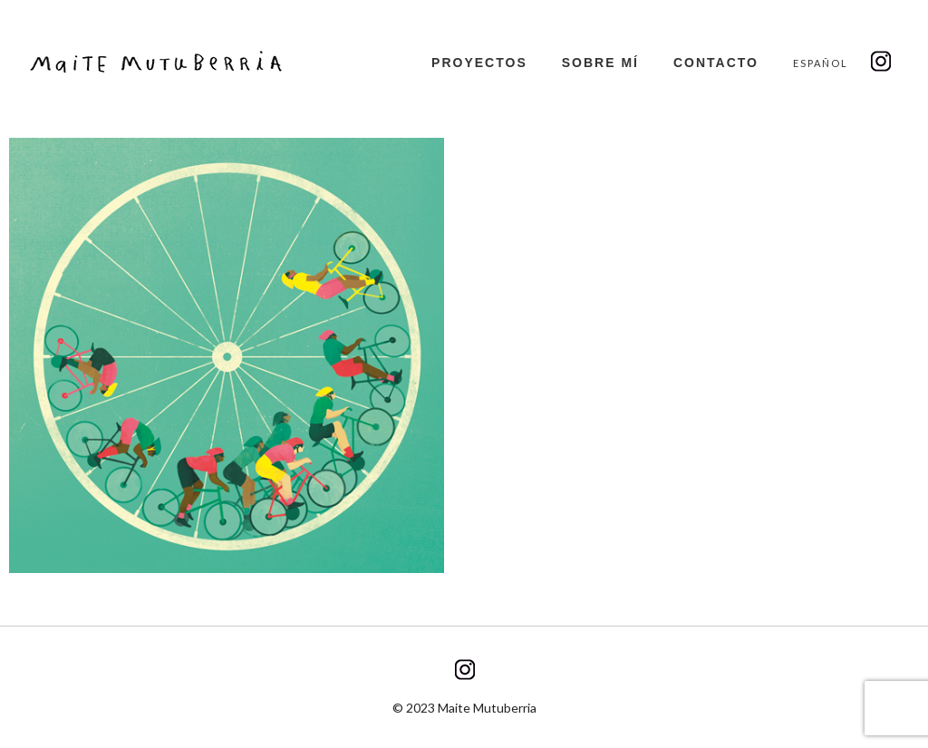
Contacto (716, 62)
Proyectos (479, 62)
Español (820, 63)
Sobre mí (600, 62)
